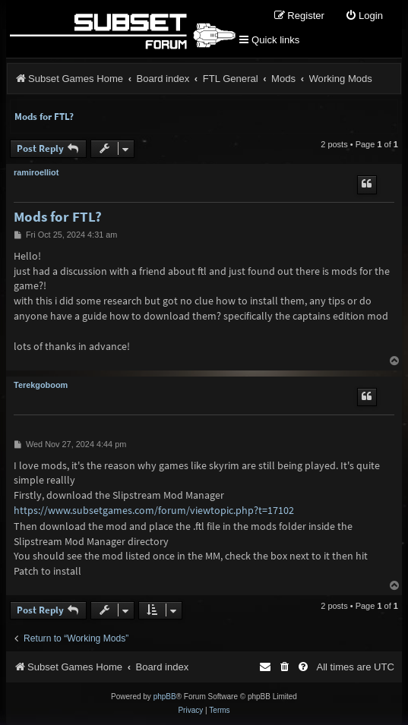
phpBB (164, 696)
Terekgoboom (41, 384)
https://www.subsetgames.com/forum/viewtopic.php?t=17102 (154, 510)
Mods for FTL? (44, 116)
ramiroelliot (36, 172)
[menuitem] (364, 16)
